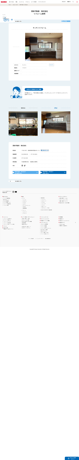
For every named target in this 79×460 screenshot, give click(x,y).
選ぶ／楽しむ (5, 200)
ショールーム (25, 1)
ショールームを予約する (7, 223)
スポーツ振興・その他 (44, 236)
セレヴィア (25, 216)
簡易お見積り (64, 202)
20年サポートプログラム (26, 232)
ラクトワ (43, 209)
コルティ (24, 208)
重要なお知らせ (24, 228)
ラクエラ (24, 207)
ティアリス (43, 203)
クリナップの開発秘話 (7, 208)
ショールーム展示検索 (7, 227)
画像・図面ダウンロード (64, 205)
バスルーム (24, 214)
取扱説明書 (24, 227)
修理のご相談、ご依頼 (26, 223)
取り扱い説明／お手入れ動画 (27, 225)
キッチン (23, 202)
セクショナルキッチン (26, 209)
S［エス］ (43, 206)
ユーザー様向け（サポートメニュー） (28, 221)
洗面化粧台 (43, 202)
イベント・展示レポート (45, 238)
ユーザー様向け (38, 1)
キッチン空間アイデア (7, 206)
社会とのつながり (44, 235)
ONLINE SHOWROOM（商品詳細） (46, 214)
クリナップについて (46, 1)
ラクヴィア (25, 217)
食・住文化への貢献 (44, 234)
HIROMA (24, 211)
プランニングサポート (63, 200)
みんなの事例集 (6, 205)
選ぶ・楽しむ (15, 1)
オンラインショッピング (45, 223)
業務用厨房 (25, 212)
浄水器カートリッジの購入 (45, 225)
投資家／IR (61, 223)
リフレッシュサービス (44, 221)
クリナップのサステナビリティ (46, 232)
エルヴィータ (44, 205)
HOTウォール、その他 (45, 212)
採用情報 (61, 221)
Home (10, 4)
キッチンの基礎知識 (6, 202)
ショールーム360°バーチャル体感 (8, 228)
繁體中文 (69, 1)
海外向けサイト (62, 226)
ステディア (25, 205)
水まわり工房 (15, 4)
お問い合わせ (26, 230)
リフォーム (31, 1)
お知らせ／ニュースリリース (64, 225)
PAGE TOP (39, 249)
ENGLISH (63, 1)
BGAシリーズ (44, 210)
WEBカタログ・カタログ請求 (64, 207)
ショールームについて (7, 225)
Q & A (26, 224)
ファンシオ (43, 208)
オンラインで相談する (7, 224)
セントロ (24, 204)
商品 (23, 200)
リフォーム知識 (6, 209)
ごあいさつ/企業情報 (44, 228)
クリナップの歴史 (44, 231)
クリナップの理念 (44, 229)
